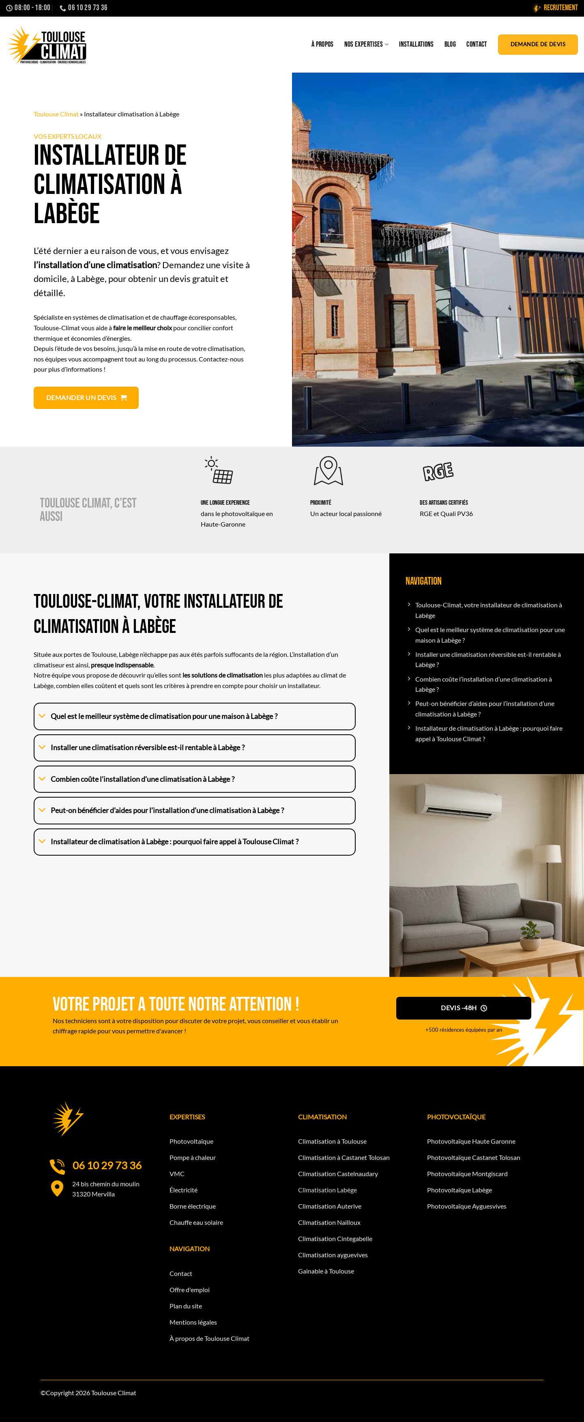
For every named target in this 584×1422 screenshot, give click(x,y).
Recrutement (555, 8)
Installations (416, 44)
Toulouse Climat (56, 114)
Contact (476, 44)
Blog (450, 44)
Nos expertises (366, 44)
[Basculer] (42, 716)
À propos (322, 44)
